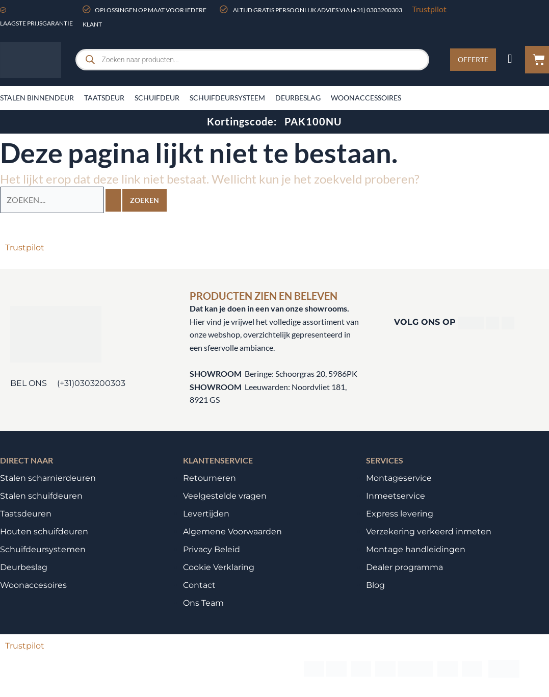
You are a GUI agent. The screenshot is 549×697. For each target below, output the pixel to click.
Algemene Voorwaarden (232, 531)
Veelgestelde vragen (225, 496)
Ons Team (203, 603)
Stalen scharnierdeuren (48, 478)
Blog (375, 585)
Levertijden (206, 514)
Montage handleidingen (415, 549)
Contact (199, 585)
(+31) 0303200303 (376, 10)
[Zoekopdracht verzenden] (113, 200)
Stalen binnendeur (37, 97)
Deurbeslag (298, 97)
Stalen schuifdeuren (41, 496)
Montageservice (399, 478)
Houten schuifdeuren (44, 531)
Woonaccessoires (366, 97)
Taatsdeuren (25, 514)
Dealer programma (404, 567)
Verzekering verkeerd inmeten (428, 531)
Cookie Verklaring (218, 567)
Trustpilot (429, 9)
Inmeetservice (395, 496)
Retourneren (209, 478)
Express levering (399, 514)
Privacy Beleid (211, 549)
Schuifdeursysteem (227, 97)
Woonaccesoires (33, 585)
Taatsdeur (104, 97)
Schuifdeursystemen (43, 549)
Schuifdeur (157, 97)
